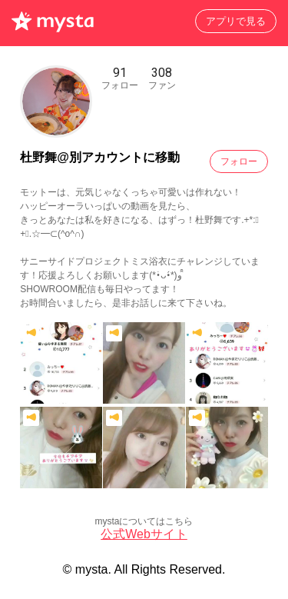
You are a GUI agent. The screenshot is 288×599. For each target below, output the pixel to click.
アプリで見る (236, 21)
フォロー (238, 161)
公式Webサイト (144, 534)
